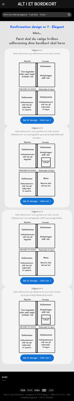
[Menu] (3, 4)
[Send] (69, 14)
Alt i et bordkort (37, 4)
